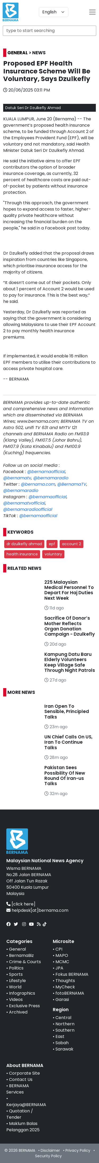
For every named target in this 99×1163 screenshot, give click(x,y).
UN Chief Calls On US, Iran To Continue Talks (68, 742)
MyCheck (65, 987)
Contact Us (20, 1079)
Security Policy (48, 1156)
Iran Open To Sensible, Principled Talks (66, 711)
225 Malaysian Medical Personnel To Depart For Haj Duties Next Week (69, 590)
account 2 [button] (71, 543)
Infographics (22, 993)
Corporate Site (24, 1073)
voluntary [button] (53, 554)
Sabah (62, 1043)
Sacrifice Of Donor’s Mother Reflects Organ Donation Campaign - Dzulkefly (69, 626)
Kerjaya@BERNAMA (26, 1105)
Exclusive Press (24, 1006)
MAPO (61, 955)
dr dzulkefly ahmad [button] (24, 543)
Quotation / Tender (19, 1114)
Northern (64, 1024)
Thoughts (65, 981)
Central (63, 1018)
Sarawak (64, 1049)
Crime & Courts (25, 962)
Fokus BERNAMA (71, 974)
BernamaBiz (21, 955)
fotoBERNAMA (69, 993)
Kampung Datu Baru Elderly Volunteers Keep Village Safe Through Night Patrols (69, 662)
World (15, 987)
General (17, 949)
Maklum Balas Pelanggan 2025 (23, 1127)
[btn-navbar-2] (92, 12)
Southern (64, 1030)
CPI (58, 949)
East (59, 1036)
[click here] (23, 904)
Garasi (62, 999)
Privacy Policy (77, 1150)
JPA (59, 968)
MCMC (62, 962)
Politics (16, 968)
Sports (16, 974)
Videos (16, 999)
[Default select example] (53, 12)
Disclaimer (50, 1150)
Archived (18, 1012)
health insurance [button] (22, 554)
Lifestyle (17, 981)
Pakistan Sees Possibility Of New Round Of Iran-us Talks (64, 775)
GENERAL (17, 53)
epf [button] (52, 543)
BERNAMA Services (17, 1089)
